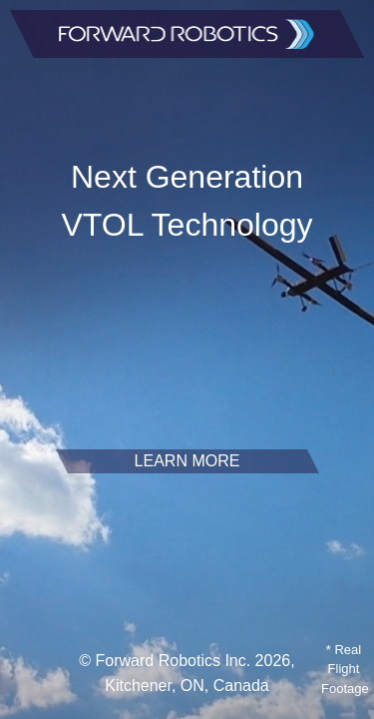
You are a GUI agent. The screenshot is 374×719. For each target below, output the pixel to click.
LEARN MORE (187, 460)
